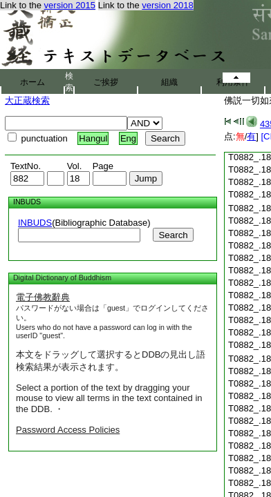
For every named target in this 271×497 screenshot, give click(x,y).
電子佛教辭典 (43, 297)
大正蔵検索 (27, 100)
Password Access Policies (68, 430)
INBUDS (35, 222)
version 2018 (167, 5)
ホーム (32, 82)
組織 (169, 82)
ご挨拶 (105, 82)
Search (172, 235)
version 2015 (69, 5)
